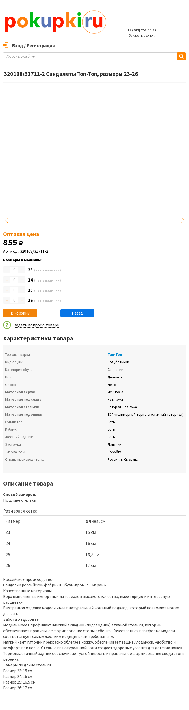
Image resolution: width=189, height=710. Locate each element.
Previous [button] (6, 220)
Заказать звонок (142, 35)
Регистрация (41, 46)
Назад (77, 313)
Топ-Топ (115, 354)
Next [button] (183, 220)
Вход (17, 46)
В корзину (20, 313)
